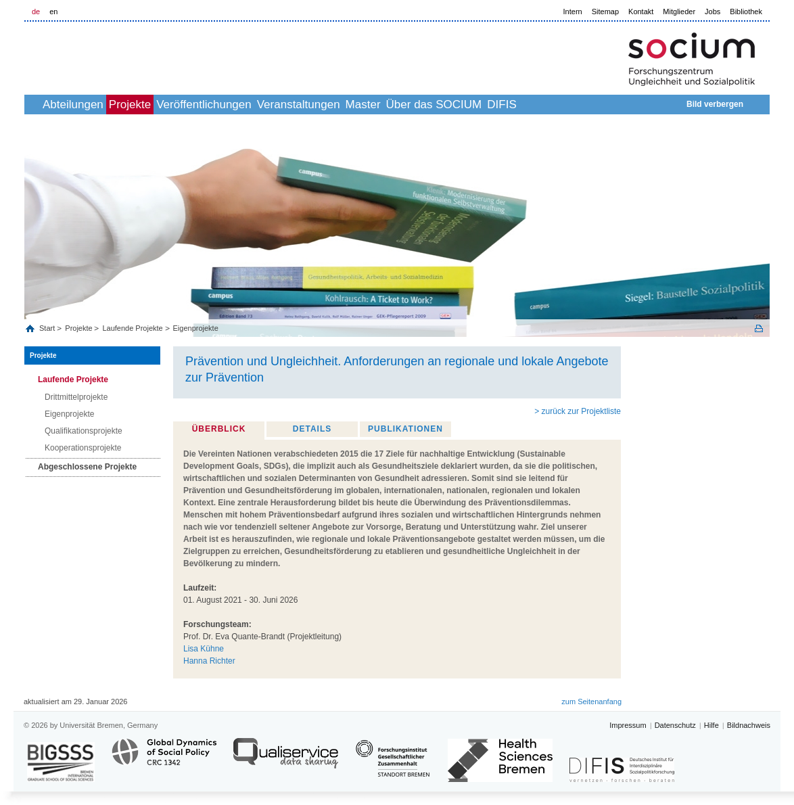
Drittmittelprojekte (76, 397)
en (53, 11)
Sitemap (605, 11)
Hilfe (711, 725)
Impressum (627, 725)
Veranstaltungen (365, 104)
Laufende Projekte (132, 328)
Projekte (167, 104)
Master (445, 104)
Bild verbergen (714, 104)
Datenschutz (675, 725)
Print (759, 328)
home (39, 104)
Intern (572, 11)
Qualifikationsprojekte (83, 431)
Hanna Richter (209, 661)
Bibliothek (746, 11)
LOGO (128, 55)
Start (48, 328)
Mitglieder (679, 11)
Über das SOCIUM (531, 104)
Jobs (712, 11)
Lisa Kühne (203, 648)
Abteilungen (95, 104)
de (36, 11)
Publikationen (405, 429)
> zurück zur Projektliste (577, 411)
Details (312, 429)
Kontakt (640, 11)
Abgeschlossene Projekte (87, 467)
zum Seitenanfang (591, 701)
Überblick (219, 429)
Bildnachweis (748, 725)
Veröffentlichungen (256, 104)
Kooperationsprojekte (83, 448)
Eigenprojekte (195, 328)
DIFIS (613, 104)
